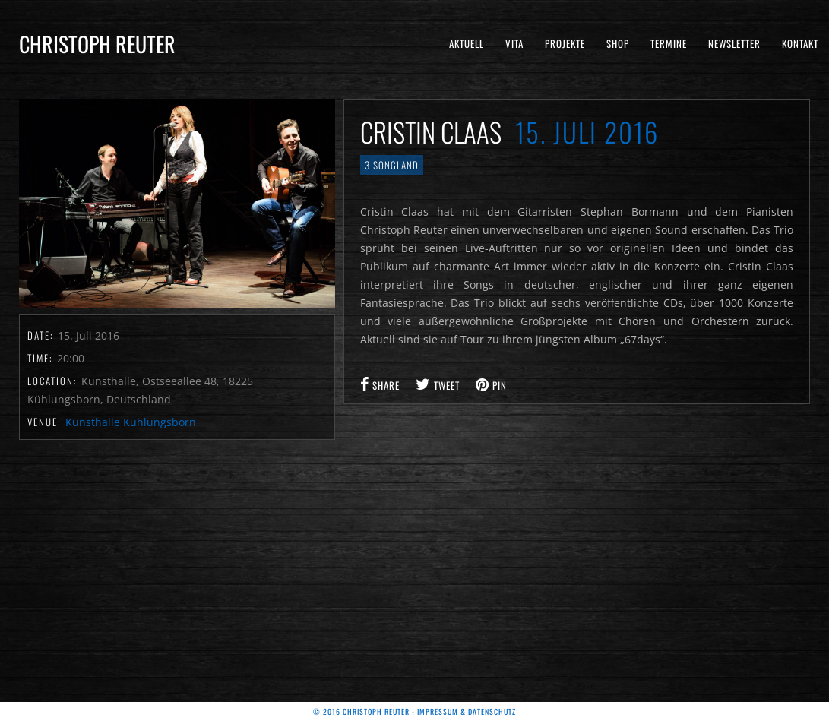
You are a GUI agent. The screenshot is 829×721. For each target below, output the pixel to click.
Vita (514, 43)
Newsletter (734, 43)
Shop (617, 43)
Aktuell (466, 43)
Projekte (565, 43)
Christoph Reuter (97, 43)
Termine (668, 43)
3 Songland (392, 164)
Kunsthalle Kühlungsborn (130, 422)
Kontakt (800, 43)
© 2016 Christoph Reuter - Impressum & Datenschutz (414, 711)
